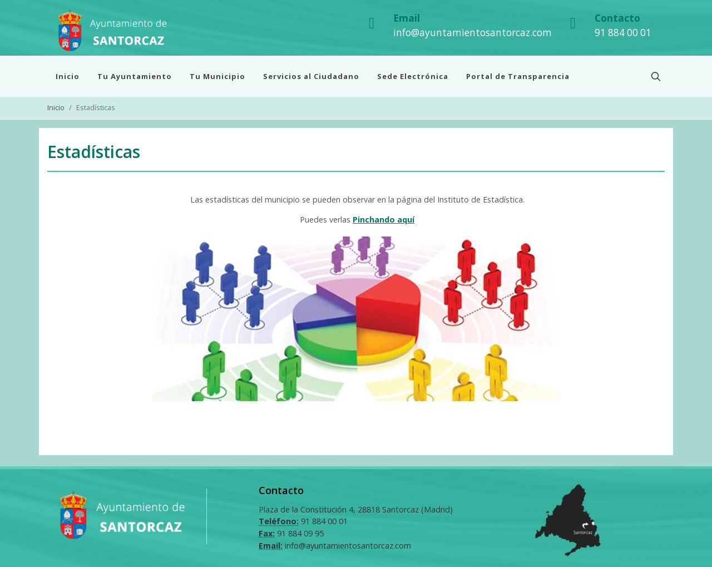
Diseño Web (338, 554)
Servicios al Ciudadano (311, 76)
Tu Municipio (217, 76)
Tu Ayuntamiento (134, 76)
